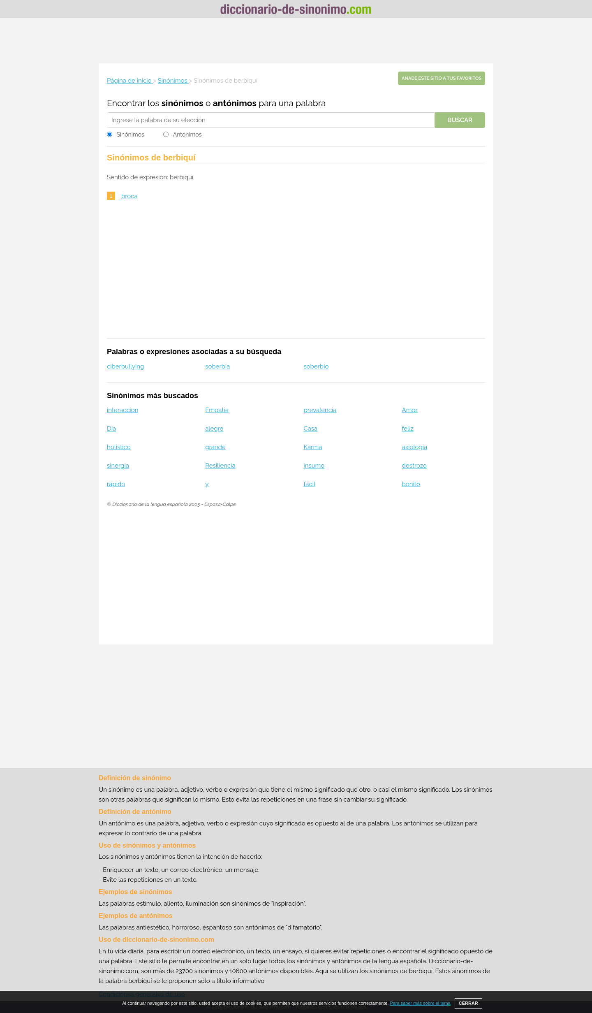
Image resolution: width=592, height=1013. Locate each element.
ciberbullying (125, 366)
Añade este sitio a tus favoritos (441, 78)
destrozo (414, 465)
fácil (309, 484)
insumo (313, 465)
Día (111, 428)
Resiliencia (220, 465)
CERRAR (468, 1003)
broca (129, 196)
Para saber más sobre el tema (420, 1003)
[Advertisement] (296, 40)
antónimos (235, 103)
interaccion (122, 410)
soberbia (217, 366)
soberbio (315, 366)
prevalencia (319, 410)
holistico (119, 447)
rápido (116, 484)
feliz (408, 428)
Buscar (459, 120)
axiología (415, 447)
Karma (312, 447)
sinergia (118, 465)
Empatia (217, 410)
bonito (411, 484)
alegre (214, 428)
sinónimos (183, 103)
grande (215, 447)
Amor (410, 410)
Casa (310, 428)
